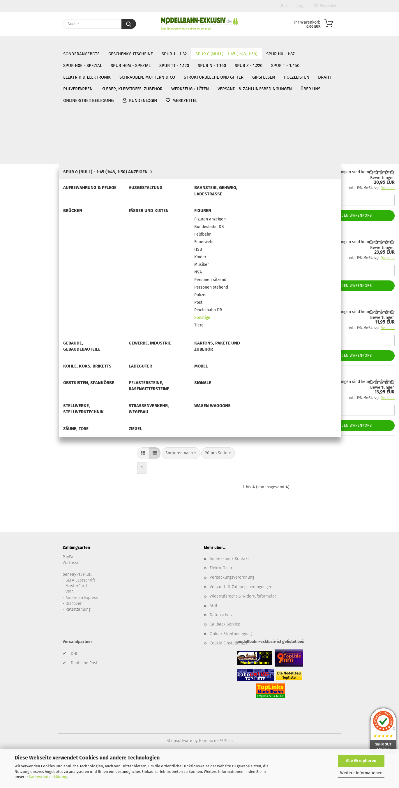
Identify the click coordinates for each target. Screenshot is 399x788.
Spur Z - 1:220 (17, 457)
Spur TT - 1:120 (18, 439)
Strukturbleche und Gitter (29, 494)
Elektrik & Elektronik (24, 476)
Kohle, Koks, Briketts (32, 315)
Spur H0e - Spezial (22, 421)
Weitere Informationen (361, 773)
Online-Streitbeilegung (200, 42)
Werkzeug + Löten (21, 549)
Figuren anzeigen (33, 158)
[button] (143, 128)
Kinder (23, 202)
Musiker (24, 211)
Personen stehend (34, 237)
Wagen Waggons (28, 385)
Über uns (156, 42)
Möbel (18, 333)
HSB (21, 193)
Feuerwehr (27, 184)
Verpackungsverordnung (232, 608)
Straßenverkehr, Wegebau (37, 376)
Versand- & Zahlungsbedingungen (100, 42)
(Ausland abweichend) (255, 202)
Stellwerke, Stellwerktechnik (39, 368)
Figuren (20, 149)
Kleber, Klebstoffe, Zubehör (31, 540)
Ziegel (18, 403)
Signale (20, 359)
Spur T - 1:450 (17, 466)
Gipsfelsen (14, 503)
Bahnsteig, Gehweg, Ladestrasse (43, 123)
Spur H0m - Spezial (23, 430)
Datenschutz (221, 646)
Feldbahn (26, 176)
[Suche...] (128, 24)
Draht (9, 521)
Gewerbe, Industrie (30, 298)
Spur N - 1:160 (17, 448)
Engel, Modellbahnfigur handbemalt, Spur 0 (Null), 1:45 (242, 233)
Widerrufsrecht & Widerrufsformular (243, 627)
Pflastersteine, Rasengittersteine (43, 350)
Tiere (22, 280)
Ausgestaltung (26, 114)
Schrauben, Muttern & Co (29, 485)
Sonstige (25, 272)
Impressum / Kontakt (229, 589)
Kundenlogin (293, 6)
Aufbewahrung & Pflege (34, 106)
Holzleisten (15, 512)
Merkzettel (325, 6)
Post (21, 254)
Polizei (23, 245)
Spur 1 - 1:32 (16, 79)
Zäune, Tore (23, 394)
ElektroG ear (221, 599)
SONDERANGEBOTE (22, 60)
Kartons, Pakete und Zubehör (39, 307)
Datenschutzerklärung (48, 777)
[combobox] (181, 128)
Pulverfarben (17, 530)
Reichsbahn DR (31, 263)
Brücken (20, 132)
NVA (21, 219)
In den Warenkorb (354, 215)
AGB (213, 636)
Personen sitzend (33, 228)
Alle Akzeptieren (361, 760)
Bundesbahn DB (32, 167)
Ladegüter (22, 324)
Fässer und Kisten (29, 141)
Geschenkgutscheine (24, 70)
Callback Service (225, 655)
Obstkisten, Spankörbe (34, 342)
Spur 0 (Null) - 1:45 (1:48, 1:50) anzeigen (49, 97)
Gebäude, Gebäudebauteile (38, 289)
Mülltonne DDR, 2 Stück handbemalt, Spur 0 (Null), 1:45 (242, 373)
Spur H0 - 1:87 (18, 412)
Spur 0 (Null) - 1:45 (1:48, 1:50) (33, 88)
